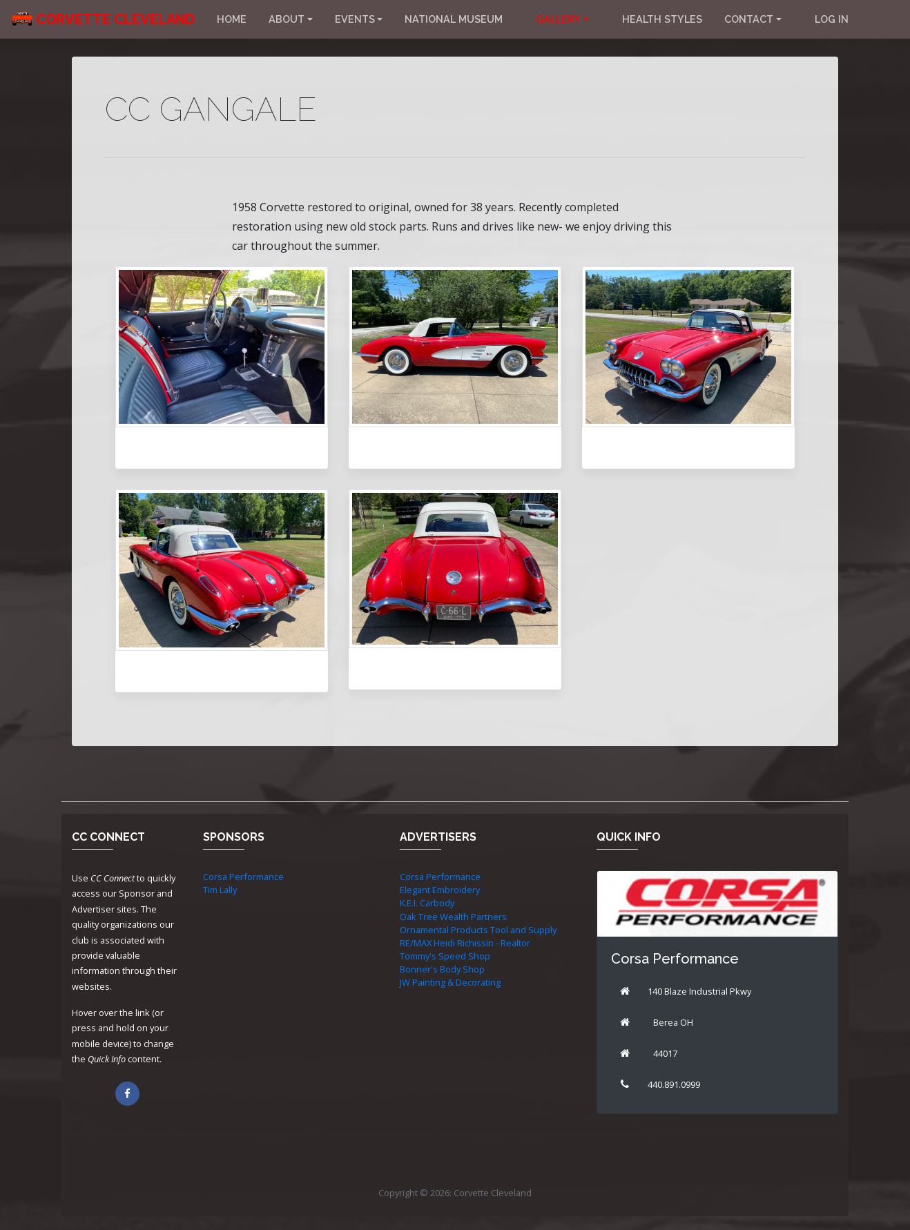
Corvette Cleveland (115, 19)
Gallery (558, 19)
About (286, 19)
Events (355, 19)
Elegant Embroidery (440, 890)
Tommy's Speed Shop (445, 956)
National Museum (454, 19)
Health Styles (662, 19)
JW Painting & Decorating (450, 982)
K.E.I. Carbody (427, 903)
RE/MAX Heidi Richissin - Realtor (465, 943)
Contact (748, 19)
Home (231, 19)
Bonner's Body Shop (442, 969)
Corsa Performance (243, 876)
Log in (832, 19)
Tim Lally (220, 890)
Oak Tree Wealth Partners (453, 916)
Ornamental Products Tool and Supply (478, 930)
